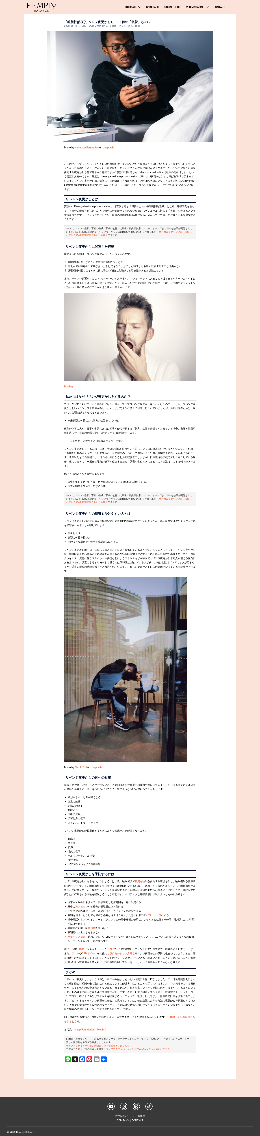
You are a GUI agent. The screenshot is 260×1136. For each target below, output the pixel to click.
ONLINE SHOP (172, 7)
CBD (84, 26)
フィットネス (126, 26)
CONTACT (219, 7)
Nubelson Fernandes (86, 147)
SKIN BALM (152, 7)
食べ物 (92, 927)
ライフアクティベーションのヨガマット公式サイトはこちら (97, 1044)
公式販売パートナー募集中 (130, 1114)
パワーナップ (153, 914)
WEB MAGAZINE (195, 7)
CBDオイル (88, 952)
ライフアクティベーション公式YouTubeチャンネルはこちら (138, 1047)
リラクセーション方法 (119, 952)
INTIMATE (131, 7)
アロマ (75, 952)
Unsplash (107, 147)
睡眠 (137, 26)
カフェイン (81, 906)
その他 (112, 26)
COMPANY (123, 1118)
